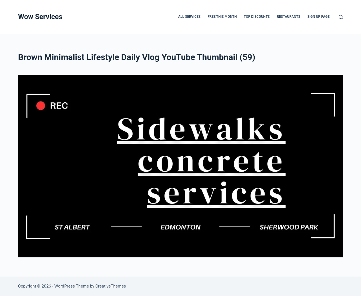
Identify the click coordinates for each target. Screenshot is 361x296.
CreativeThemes (110, 286)
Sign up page (318, 17)
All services (189, 17)
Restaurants (288, 17)
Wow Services (40, 17)
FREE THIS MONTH (222, 17)
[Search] (341, 17)
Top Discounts (257, 17)
